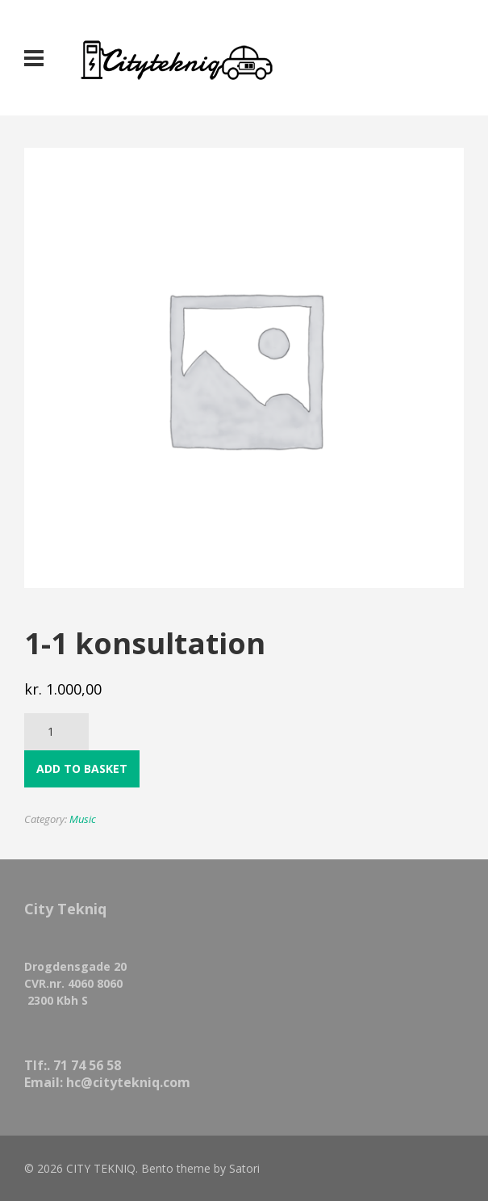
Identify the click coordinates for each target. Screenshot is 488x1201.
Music (82, 819)
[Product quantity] (56, 731)
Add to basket (81, 768)
